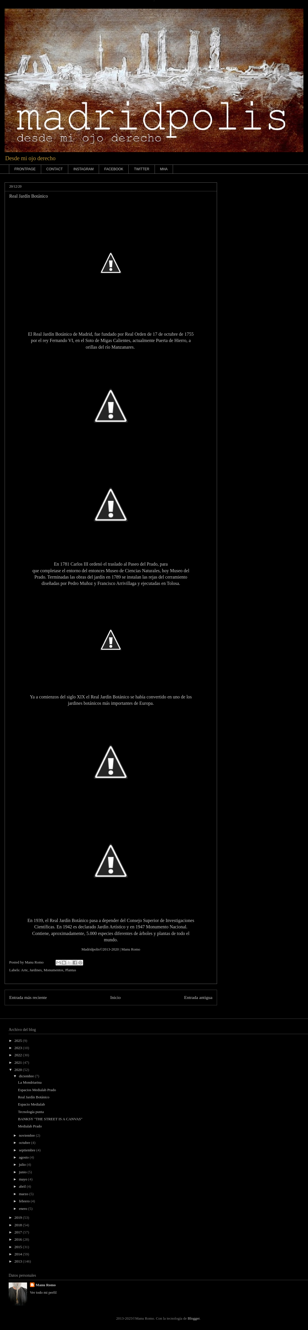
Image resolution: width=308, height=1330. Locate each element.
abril (23, 1186)
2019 (18, 1217)
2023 (18, 1048)
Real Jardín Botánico (33, 1097)
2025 (18, 1040)
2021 (18, 1062)
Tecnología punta (31, 1112)
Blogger (193, 1318)
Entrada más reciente (28, 997)
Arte (24, 970)
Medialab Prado (30, 1126)
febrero (25, 1201)
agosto (24, 1157)
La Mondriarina (29, 1082)
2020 (18, 1070)
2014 (18, 1254)
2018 (18, 1225)
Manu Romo (130, 949)
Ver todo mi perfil (43, 1292)
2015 (18, 1247)
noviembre (27, 1135)
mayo (23, 1179)
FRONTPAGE (25, 169)
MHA (164, 169)
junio (23, 1172)
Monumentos (54, 970)
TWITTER (141, 169)
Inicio (115, 997)
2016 (18, 1239)
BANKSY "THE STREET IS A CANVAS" (50, 1119)
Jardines (35, 970)
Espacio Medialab (31, 1104)
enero (23, 1208)
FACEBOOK (113, 169)
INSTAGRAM (83, 169)
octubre (25, 1142)
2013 (18, 1261)
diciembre (27, 1076)
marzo (24, 1194)
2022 (18, 1055)
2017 (18, 1232)
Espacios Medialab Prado (37, 1090)
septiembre (27, 1150)
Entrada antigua (198, 997)
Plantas (70, 970)
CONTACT (54, 169)
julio (23, 1164)
